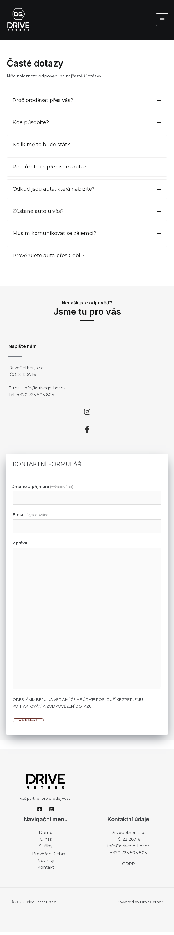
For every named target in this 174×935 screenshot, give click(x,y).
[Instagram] (51, 811)
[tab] (87, 103)
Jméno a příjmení (43, 488)
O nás (46, 841)
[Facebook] (39, 811)
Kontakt (45, 869)
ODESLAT (28, 722)
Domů (45, 835)
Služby (45, 848)
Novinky (45, 862)
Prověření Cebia (48, 856)
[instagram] (87, 414)
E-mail (31, 517)
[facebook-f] (87, 431)
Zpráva (20, 545)
